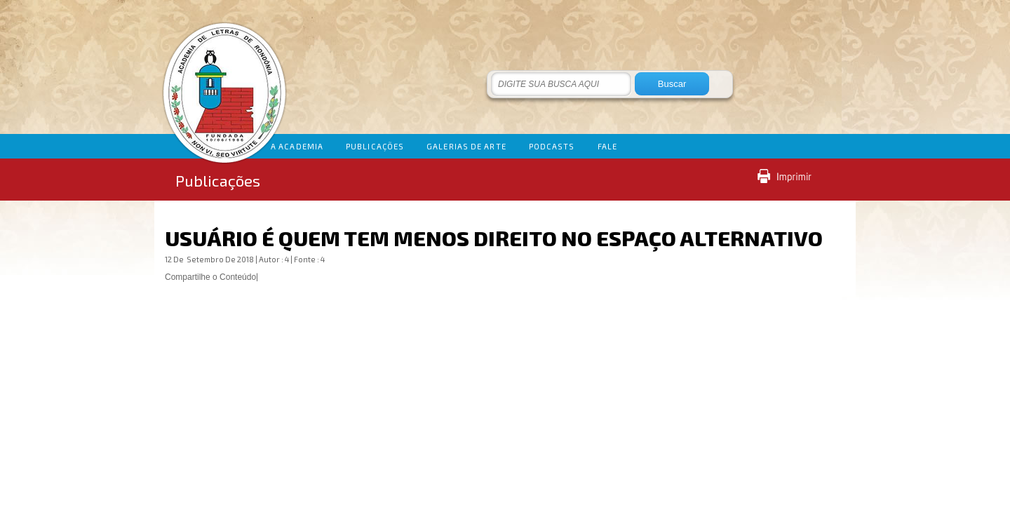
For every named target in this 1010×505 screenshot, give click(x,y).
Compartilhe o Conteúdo (210, 277)
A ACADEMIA (297, 146)
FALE (607, 146)
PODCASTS (552, 146)
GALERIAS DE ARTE (466, 146)
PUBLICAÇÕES (375, 146)
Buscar (672, 84)
